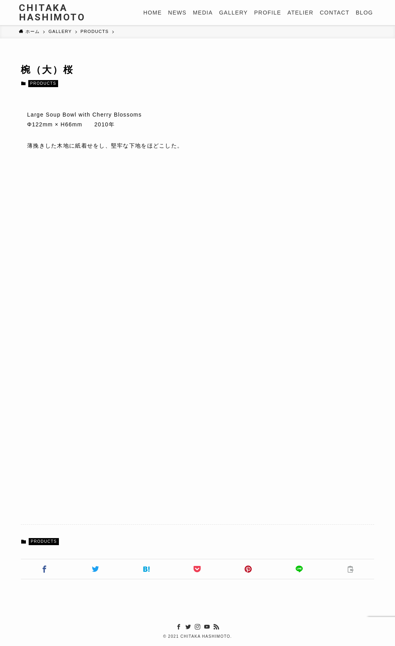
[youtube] (206, 626)
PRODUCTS (43, 83)
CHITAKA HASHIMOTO (52, 12)
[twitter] (188, 626)
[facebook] (178, 626)
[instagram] (197, 626)
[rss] (216, 626)
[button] (45, 569)
